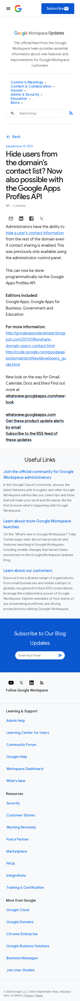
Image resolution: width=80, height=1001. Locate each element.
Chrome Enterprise (22, 934)
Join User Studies (20, 970)
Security (13, 803)
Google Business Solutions (27, 946)
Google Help (16, 757)
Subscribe (58, 8)
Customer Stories (20, 815)
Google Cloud (17, 910)
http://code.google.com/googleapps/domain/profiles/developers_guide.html (36, 358)
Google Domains (19, 922)
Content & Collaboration (32, 87)
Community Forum (21, 745)
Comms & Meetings (28, 82)
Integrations (16, 875)
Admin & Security (26, 95)
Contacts (19, 206)
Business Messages (22, 958)
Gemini (18, 91)
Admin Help (15, 721)
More (17, 103)
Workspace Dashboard (24, 769)
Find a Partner (17, 839)
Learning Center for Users (27, 733)
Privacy (29, 995)
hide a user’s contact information (35, 233)
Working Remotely (21, 827)
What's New (15, 781)
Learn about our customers (27, 570)
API (8, 206)
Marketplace (16, 851)
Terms (39, 995)
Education (20, 99)
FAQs (10, 863)
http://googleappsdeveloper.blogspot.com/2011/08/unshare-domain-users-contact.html (35, 339)
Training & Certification (25, 888)
